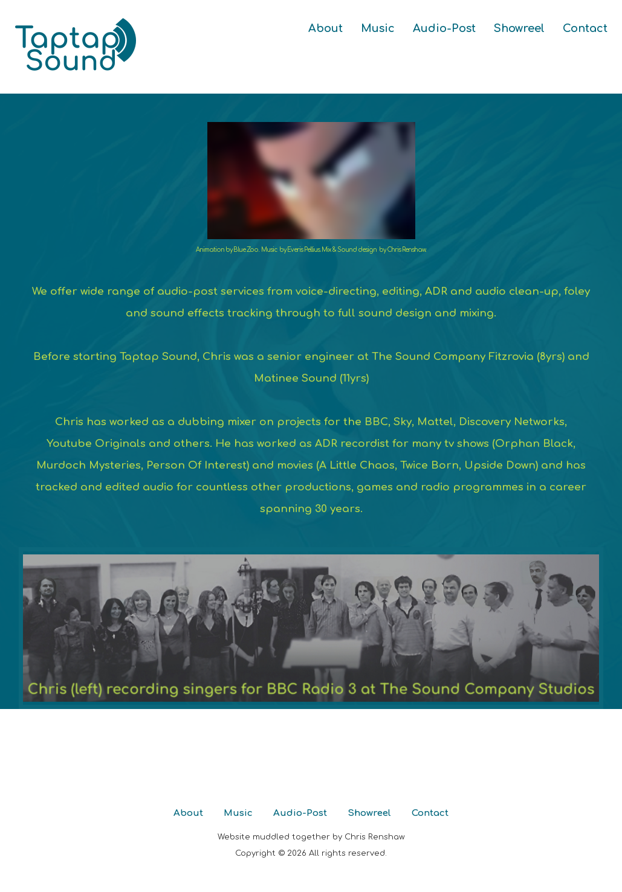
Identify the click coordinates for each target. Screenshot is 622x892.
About (325, 28)
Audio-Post (444, 28)
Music (378, 28)
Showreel (519, 28)
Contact (585, 28)
